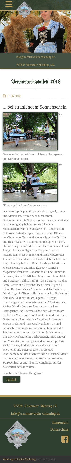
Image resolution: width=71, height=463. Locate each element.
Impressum (60, 422)
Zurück (11, 379)
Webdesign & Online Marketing (19, 459)
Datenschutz (59, 429)
